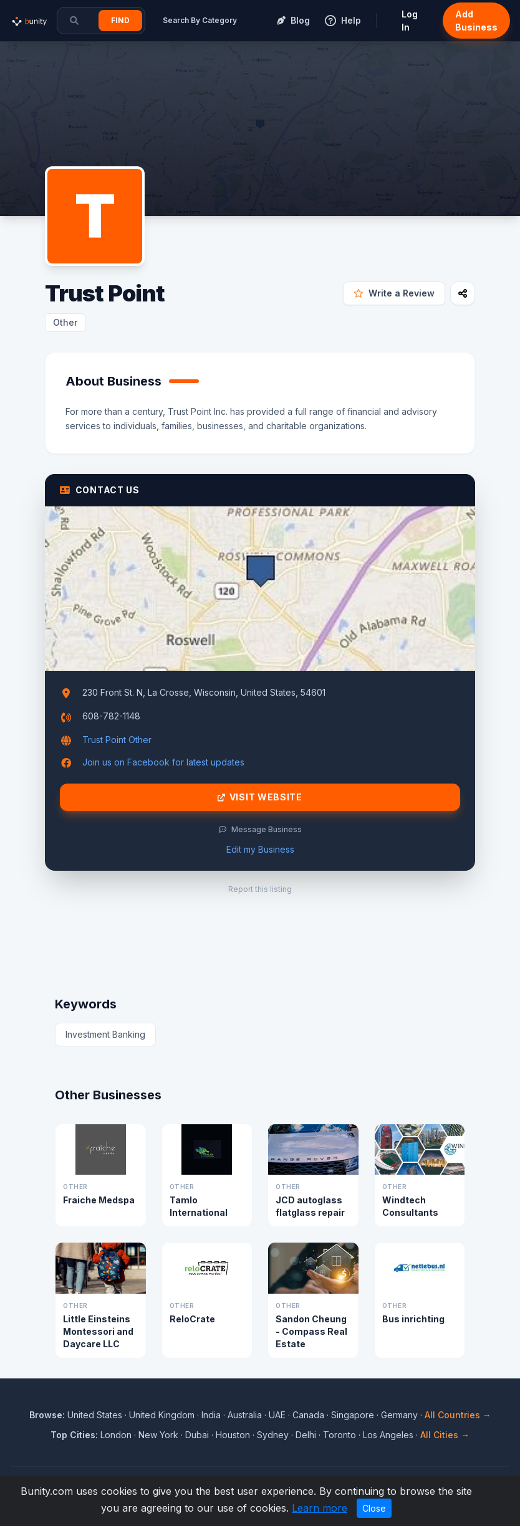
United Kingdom (162, 1415)
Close (374, 1508)
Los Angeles (388, 1434)
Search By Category (200, 20)
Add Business (476, 20)
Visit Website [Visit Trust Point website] (260, 797)
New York (158, 1434)
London (116, 1434)
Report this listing (260, 889)
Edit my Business (260, 849)
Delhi (306, 1434)
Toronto (339, 1434)
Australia (245, 1415)
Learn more (319, 1508)
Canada (308, 1415)
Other (65, 322)
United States (94, 1415)
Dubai (197, 1434)
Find (120, 20)
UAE (277, 1415)
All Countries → (458, 1415)
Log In (410, 20)
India (211, 1415)
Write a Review (394, 293)
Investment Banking (105, 1034)
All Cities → (444, 1434)
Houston (233, 1434)
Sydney (273, 1434)
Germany (399, 1415)
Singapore (352, 1415)
